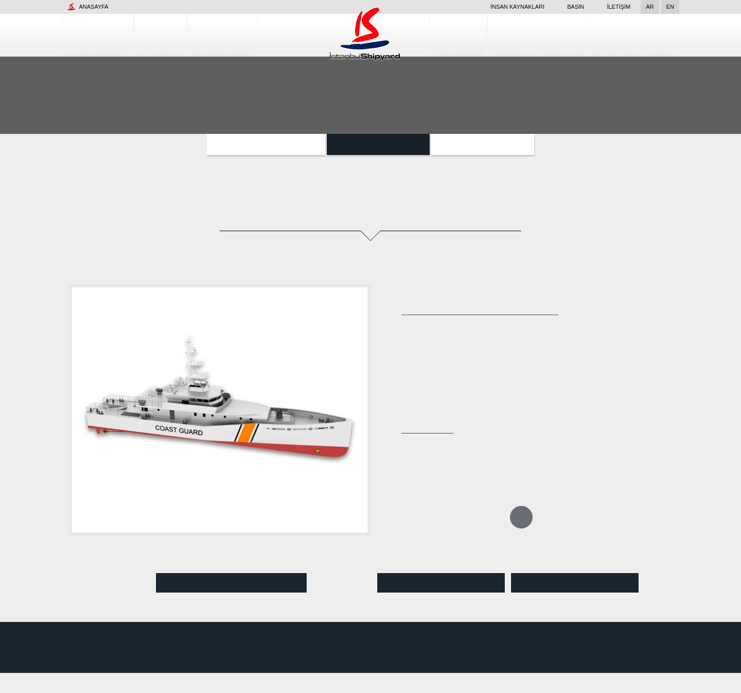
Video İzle (231, 583)
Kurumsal (93, 35)
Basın (569, 7)
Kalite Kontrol (640, 35)
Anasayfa (88, 7)
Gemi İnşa (204, 35)
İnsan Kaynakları (503, 7)
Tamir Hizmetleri (560, 35)
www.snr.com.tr (174, 651)
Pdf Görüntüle (441, 583)
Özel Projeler (481, 144)
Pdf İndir (575, 583)
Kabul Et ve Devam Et (674, 677)
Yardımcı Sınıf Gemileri (266, 144)
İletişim (619, 7)
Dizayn (491, 35)
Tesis (149, 35)
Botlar (377, 144)
